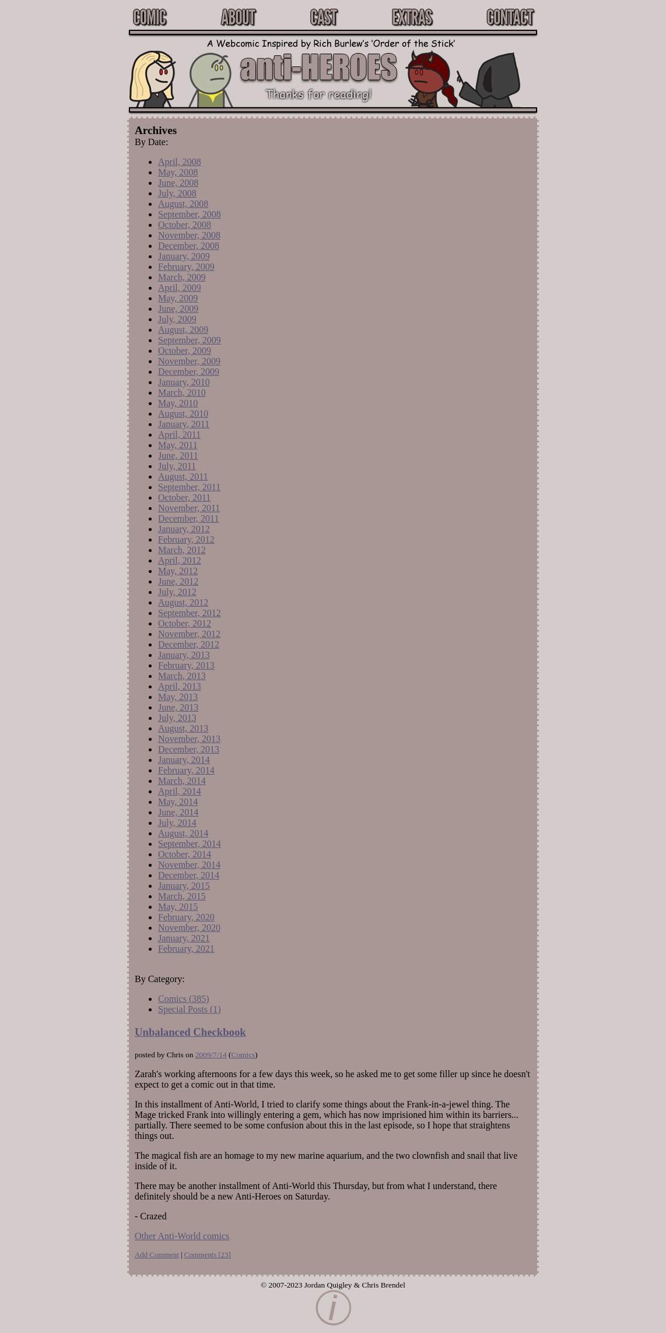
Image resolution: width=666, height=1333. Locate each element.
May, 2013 (178, 697)
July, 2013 (177, 718)
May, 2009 (178, 298)
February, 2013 (186, 665)
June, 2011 (178, 455)
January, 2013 (184, 655)
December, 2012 (188, 644)
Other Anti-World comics (182, 1236)
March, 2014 (182, 781)
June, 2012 (178, 581)
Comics (243, 1054)
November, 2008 (189, 235)
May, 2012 (178, 571)
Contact (509, 17)
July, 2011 (177, 466)
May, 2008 (178, 172)
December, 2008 (188, 246)
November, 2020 (189, 928)
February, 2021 (186, 949)
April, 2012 (179, 560)
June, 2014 (178, 812)
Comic (149, 17)
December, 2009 (188, 372)
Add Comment (157, 1255)
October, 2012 (184, 623)
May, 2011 (178, 445)
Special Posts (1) (189, 1009)
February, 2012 (186, 539)
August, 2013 (183, 728)
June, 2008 (178, 183)
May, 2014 (178, 802)
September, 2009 (189, 340)
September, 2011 (189, 487)
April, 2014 (179, 791)
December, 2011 (188, 518)
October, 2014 (184, 854)
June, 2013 (178, 707)
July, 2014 (177, 823)
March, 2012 (182, 550)
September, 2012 (189, 613)
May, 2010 (178, 403)
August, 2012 (183, 602)
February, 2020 (186, 917)
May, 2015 (178, 907)
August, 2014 (183, 833)
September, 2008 (189, 214)
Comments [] (207, 1255)
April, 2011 (179, 434)
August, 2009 (183, 330)
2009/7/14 (211, 1054)
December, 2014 (188, 875)
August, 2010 (183, 413)
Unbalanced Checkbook (190, 1032)
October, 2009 (184, 351)
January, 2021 (184, 938)
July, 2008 (177, 193)
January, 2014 (184, 760)
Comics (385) (183, 999)
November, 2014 (189, 865)
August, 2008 (183, 204)
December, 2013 (188, 749)
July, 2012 (177, 592)
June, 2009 (178, 309)
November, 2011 (189, 508)
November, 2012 (189, 634)
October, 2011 (184, 497)
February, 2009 (186, 267)
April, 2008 (179, 162)
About (238, 17)
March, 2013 (182, 676)
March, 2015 (182, 896)
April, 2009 (179, 288)
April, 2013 (179, 686)
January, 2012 (184, 529)
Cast (323, 17)
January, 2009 (184, 256)
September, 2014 (189, 844)
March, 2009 (182, 277)
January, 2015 (184, 886)
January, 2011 (183, 424)
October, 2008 (184, 225)
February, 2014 (186, 770)
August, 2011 (183, 476)
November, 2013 (189, 739)
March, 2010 (182, 393)
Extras (412, 17)
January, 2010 (184, 382)
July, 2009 (177, 319)
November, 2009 (189, 361)
